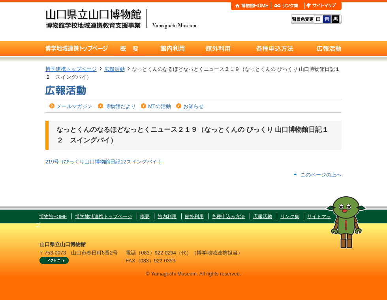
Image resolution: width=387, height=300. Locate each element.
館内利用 (167, 216)
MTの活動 (159, 106)
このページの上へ (321, 175)
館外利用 (194, 216)
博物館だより (120, 106)
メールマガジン (74, 106)
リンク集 (289, 216)
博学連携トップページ (71, 69)
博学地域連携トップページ (103, 216)
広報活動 (114, 69)
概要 (145, 216)
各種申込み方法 (228, 216)
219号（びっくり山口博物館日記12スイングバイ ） (104, 162)
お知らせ (193, 106)
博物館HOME (53, 216)
